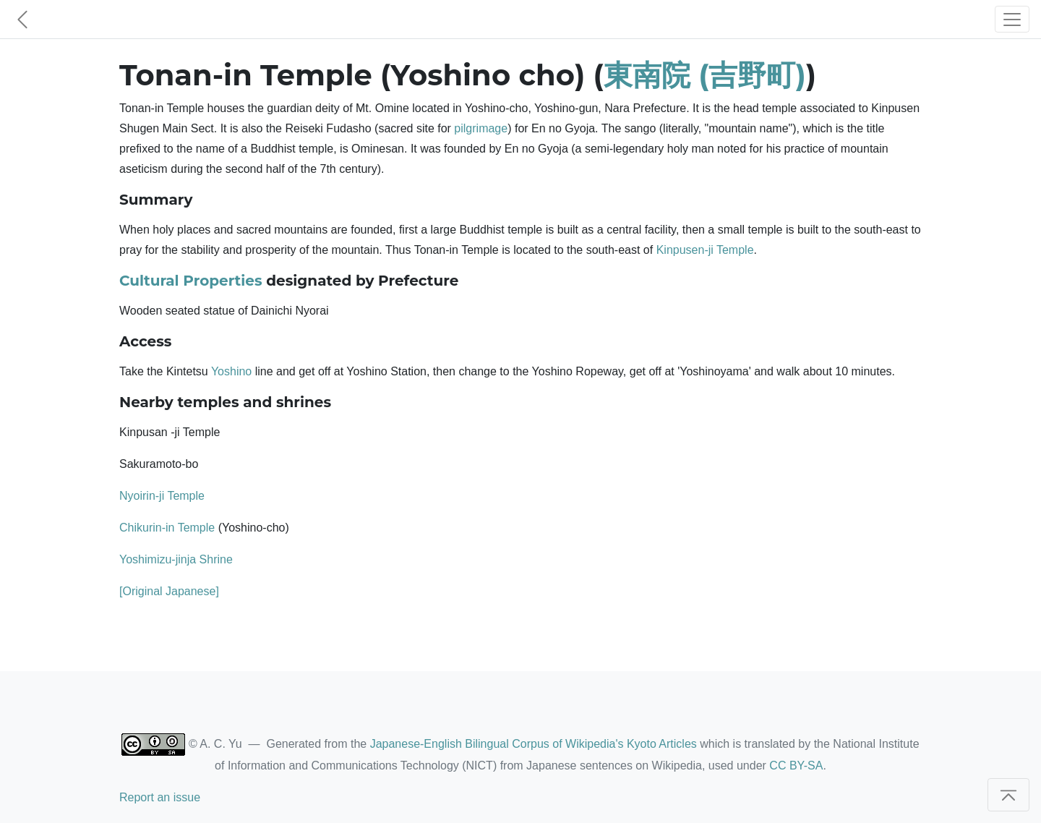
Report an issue (159, 797)
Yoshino (231, 371)
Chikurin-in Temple (167, 527)
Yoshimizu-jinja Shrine (176, 559)
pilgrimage (480, 128)
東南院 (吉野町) (705, 75)
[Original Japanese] (169, 591)
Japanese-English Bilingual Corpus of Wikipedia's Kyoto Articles (533, 744)
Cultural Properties (190, 280)
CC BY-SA (796, 765)
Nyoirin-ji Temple (162, 496)
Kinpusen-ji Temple (705, 250)
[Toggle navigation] (1012, 19)
